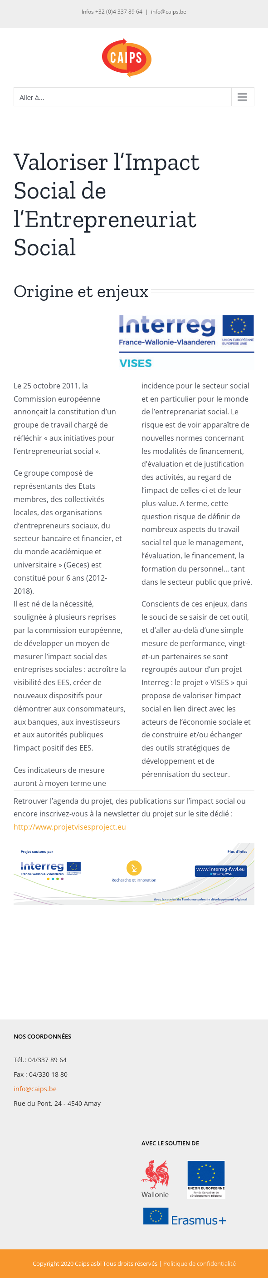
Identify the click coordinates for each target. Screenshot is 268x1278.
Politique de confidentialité (199, 1263)
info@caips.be (168, 11)
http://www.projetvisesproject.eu (70, 827)
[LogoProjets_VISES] (186, 319)
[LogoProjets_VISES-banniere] (134, 846)
